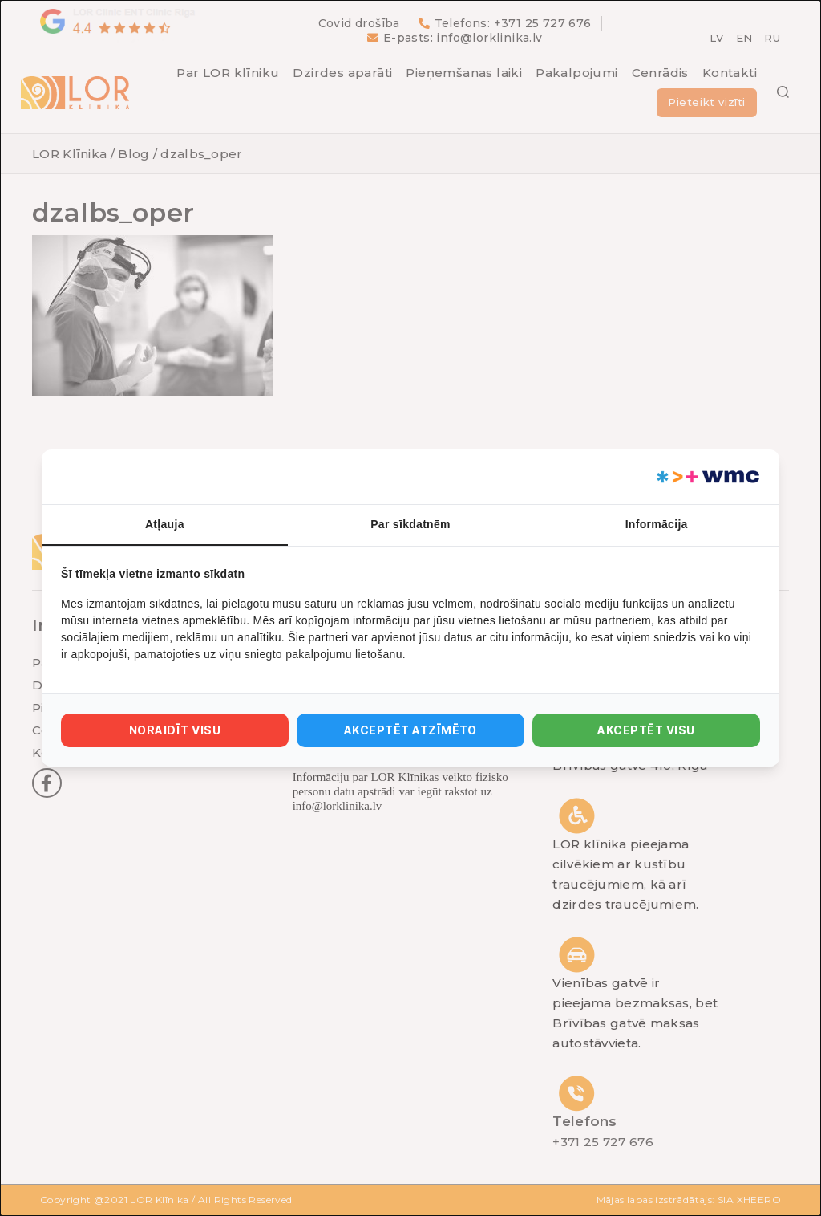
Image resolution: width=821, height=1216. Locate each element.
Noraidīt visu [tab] (174, 730)
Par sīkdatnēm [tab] (410, 524)
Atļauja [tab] (164, 524)
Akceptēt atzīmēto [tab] (410, 730)
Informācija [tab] (656, 524)
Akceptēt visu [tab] (645, 730)
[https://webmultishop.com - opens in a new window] (706, 477)
